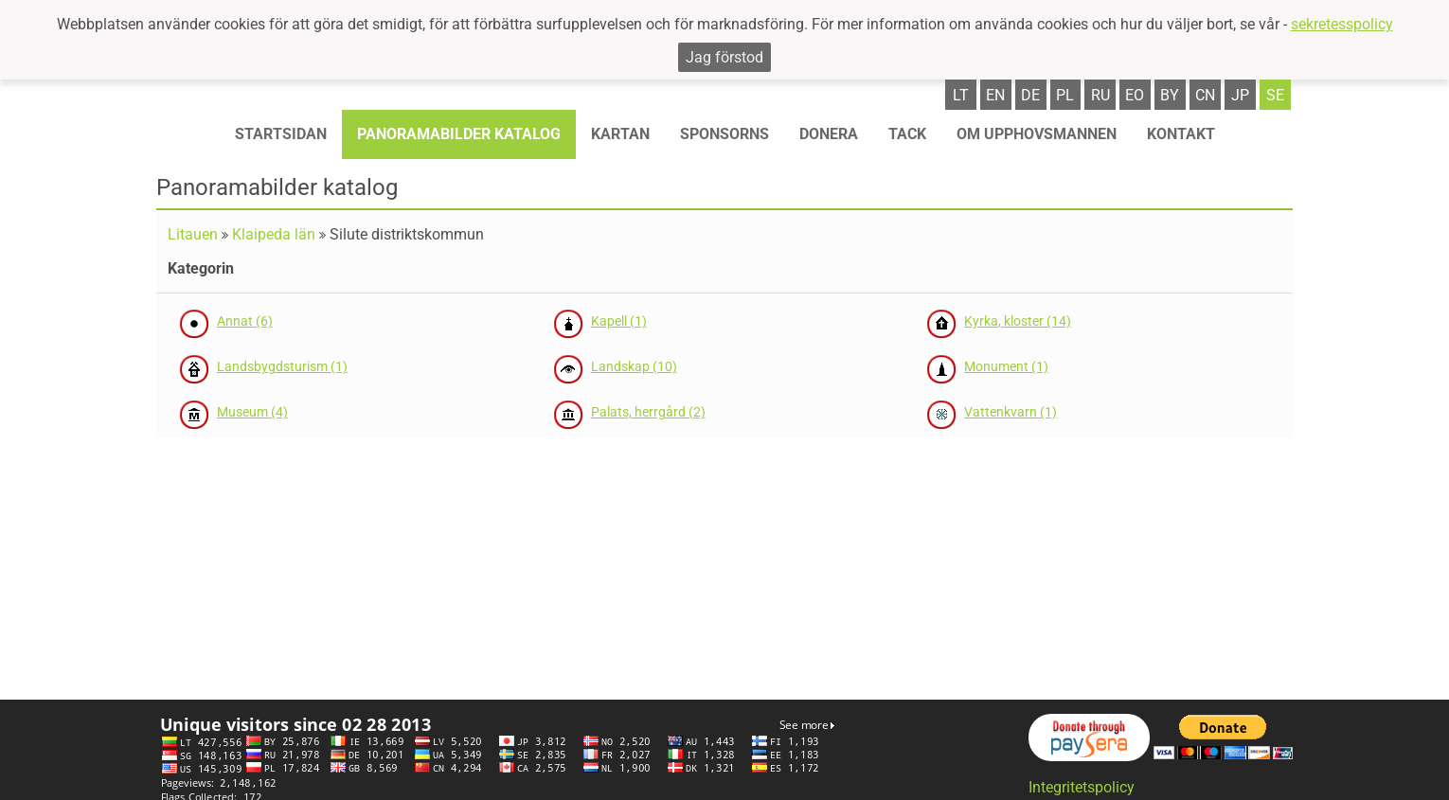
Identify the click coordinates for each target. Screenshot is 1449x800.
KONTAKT (1181, 134)
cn (1205, 95)
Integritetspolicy (1082, 787)
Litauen (193, 234)
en (995, 95)
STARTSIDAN (281, 134)
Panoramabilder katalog (459, 134)
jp (1240, 95)
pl (1065, 95)
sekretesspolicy (1342, 24)
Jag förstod (724, 57)
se (1275, 95)
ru (1100, 95)
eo (1134, 95)
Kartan (620, 134)
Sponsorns (724, 134)
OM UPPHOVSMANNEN (1037, 134)
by (1169, 95)
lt (961, 95)
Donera (828, 134)
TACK (907, 134)
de (1030, 95)
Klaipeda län (273, 234)
